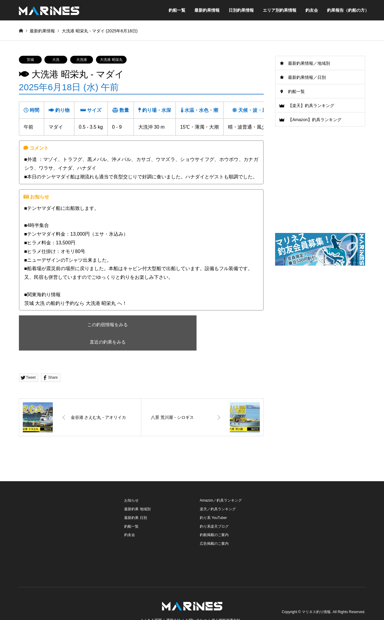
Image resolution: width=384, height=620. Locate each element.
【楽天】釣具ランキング (311, 105)
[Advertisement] (320, 317)
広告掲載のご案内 (214, 526)
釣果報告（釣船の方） (348, 10)
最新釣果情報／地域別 (309, 63)
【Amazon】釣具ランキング (314, 119)
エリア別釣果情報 (279, 10)
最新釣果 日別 (135, 501)
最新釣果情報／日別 (307, 77)
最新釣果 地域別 (137, 492)
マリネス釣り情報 (316, 595)
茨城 (30, 60)
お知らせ (131, 483)
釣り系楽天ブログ (214, 509)
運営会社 (173, 603)
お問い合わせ (196, 603)
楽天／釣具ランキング (218, 492)
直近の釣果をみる (181, 324)
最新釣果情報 (207, 10)
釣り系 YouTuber (213, 501)
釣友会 (311, 10)
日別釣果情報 (241, 10)
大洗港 (81, 60)
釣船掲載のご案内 (214, 518)
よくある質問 (151, 603)
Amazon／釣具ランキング (221, 483)
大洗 (55, 60)
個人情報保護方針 (226, 603)
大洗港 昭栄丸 (111, 60)
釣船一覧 (177, 10)
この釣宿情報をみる (71, 324)
